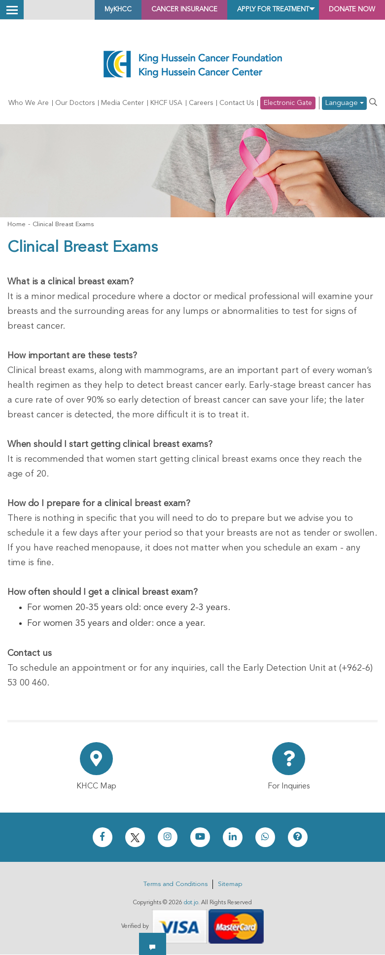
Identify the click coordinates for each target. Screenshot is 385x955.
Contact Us (236, 103)
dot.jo (191, 903)
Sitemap (230, 885)
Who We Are (28, 103)
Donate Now (345, 10)
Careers (201, 103)
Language (344, 103)
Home (16, 225)
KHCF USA (166, 103)
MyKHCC (61, 10)
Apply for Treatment (248, 10)
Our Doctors (75, 103)
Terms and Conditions (175, 885)
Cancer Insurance (140, 10)
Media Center (122, 103)
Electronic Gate (288, 103)
